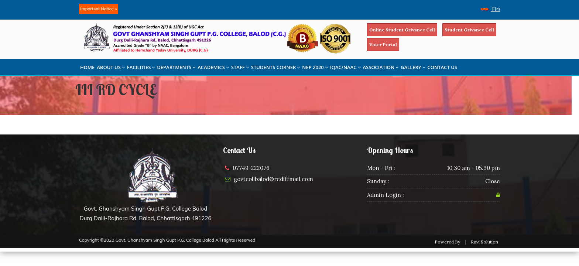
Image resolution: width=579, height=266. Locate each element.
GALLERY (413, 67)
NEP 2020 (315, 67)
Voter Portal (383, 44)
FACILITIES (141, 67)
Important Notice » (98, 8)
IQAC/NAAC (345, 67)
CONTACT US (442, 67)
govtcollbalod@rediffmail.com (273, 179)
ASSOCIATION (381, 67)
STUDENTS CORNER (275, 67)
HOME (87, 67)
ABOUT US (111, 67)
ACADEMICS (213, 67)
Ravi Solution (484, 242)
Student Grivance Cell (469, 30)
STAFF (240, 67)
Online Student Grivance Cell (402, 30)
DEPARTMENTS (176, 67)
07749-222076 (251, 167)
